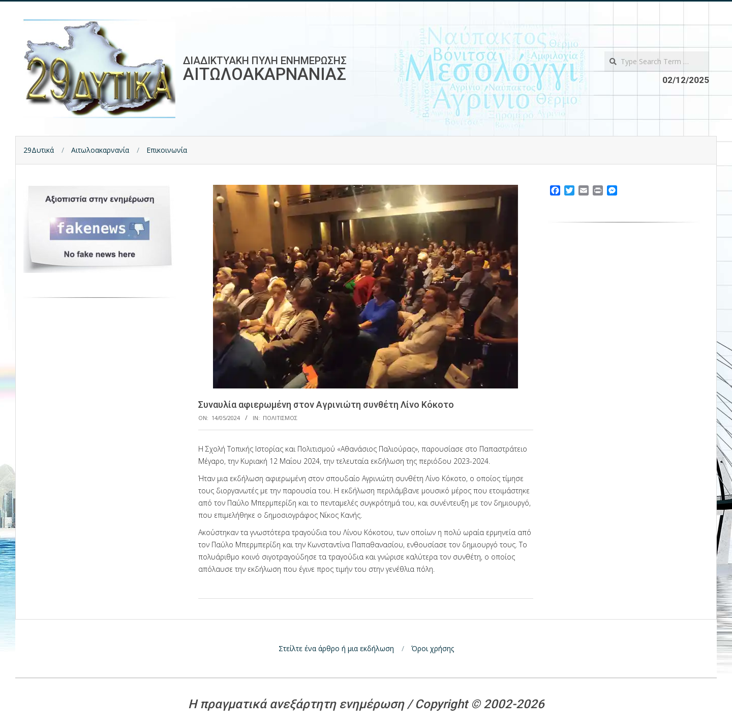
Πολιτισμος (280, 418)
